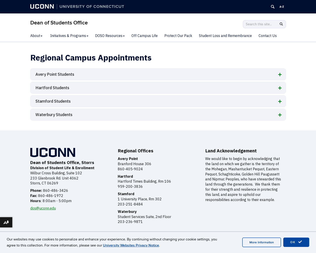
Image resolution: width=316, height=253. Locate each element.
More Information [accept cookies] (261, 242)
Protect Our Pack (178, 35)
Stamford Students (53, 101)
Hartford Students (52, 87)
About (36, 35)
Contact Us (268, 35)
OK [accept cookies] (296, 242)
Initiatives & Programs (69, 35)
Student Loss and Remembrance (225, 35)
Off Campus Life (144, 35)
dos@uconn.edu (43, 208)
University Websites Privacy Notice (131, 245)
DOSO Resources (110, 35)
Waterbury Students (53, 114)
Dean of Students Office (59, 22)
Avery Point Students (54, 74)
